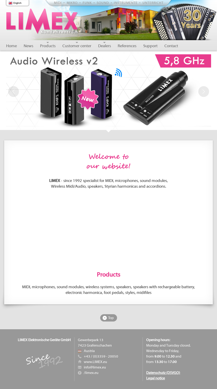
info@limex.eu (95, 367)
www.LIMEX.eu (95, 362)
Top (111, 318)
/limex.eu (91, 373)
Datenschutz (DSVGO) (163, 373)
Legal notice (155, 378)
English (17, 3)
